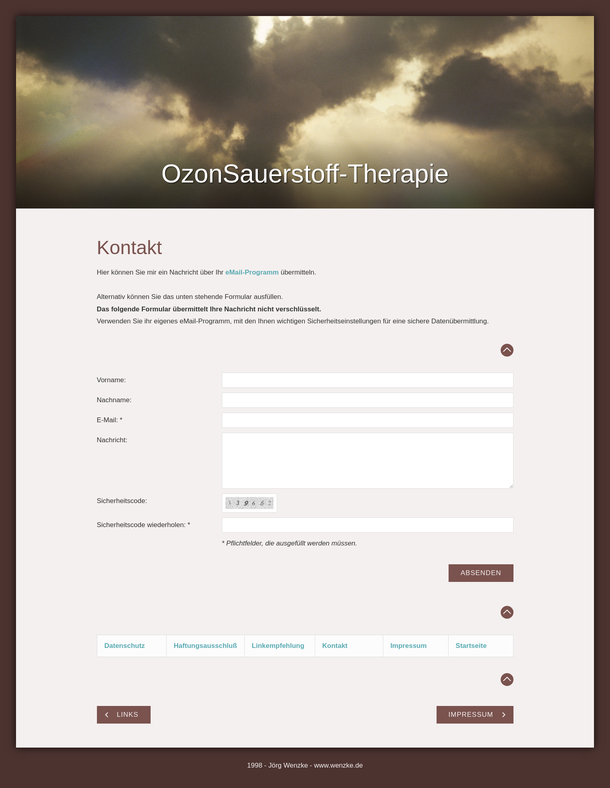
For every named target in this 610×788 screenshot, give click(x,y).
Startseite (471, 646)
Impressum (409, 646)
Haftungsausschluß (205, 646)
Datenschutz (125, 646)
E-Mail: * (110, 420)
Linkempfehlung (278, 646)
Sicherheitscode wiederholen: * (143, 525)
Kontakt (335, 646)
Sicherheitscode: (122, 501)
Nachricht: (112, 440)
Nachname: (114, 400)
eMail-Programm (252, 272)
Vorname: (111, 380)
